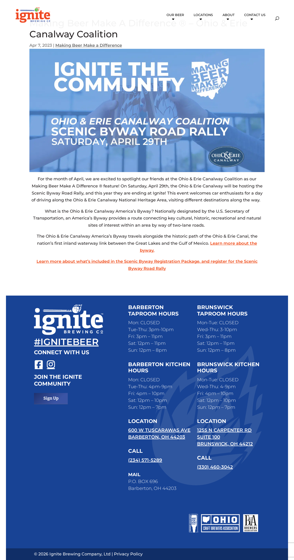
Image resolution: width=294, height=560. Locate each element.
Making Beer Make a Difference (88, 45)
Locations (203, 15)
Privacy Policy (128, 554)
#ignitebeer (66, 341)
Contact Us (255, 15)
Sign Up (51, 398)
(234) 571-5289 (145, 460)
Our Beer (175, 15)
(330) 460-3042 (215, 467)
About (229, 15)
